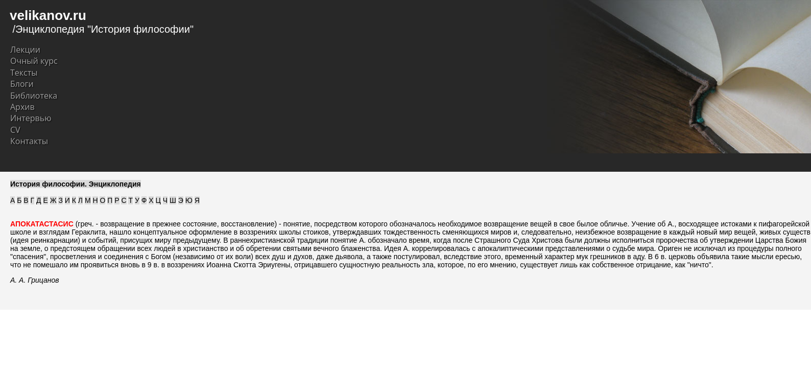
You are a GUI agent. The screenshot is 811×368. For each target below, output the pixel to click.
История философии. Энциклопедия (75, 184)
